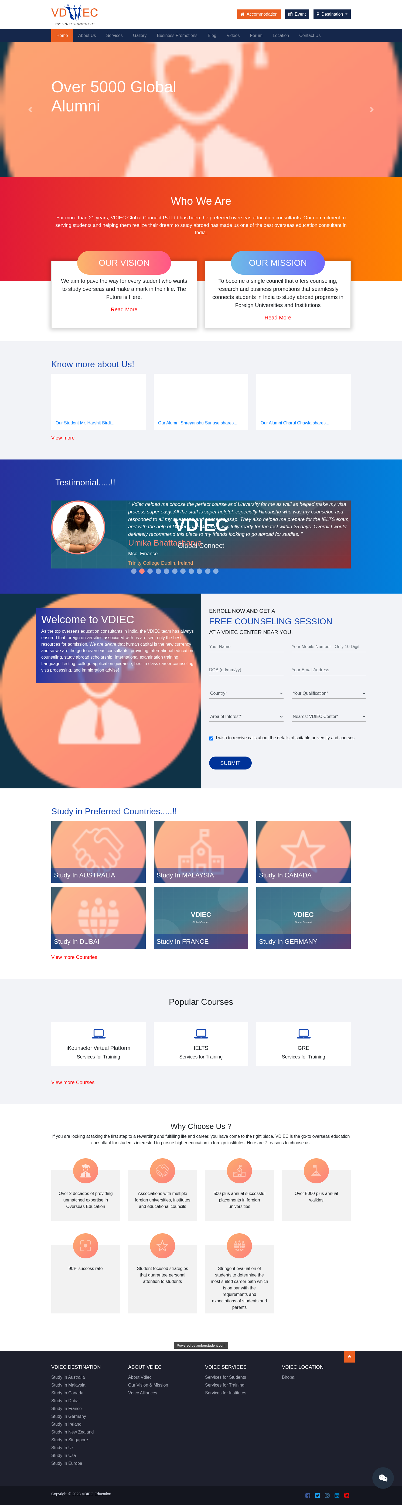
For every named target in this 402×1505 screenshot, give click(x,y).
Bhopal (288, 1377)
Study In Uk (62, 1447)
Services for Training (224, 1385)
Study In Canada (67, 1393)
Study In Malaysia (68, 1385)
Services (114, 35)
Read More (124, 309)
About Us (87, 35)
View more (63, 438)
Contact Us (310, 35)
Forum (256, 35)
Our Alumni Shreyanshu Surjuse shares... (197, 423)
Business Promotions (177, 35)
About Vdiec (139, 1377)
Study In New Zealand (72, 1432)
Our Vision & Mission (148, 1385)
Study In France (66, 1408)
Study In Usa (63, 1455)
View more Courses (72, 1082)
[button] (30, 109)
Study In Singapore (69, 1440)
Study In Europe (66, 1463)
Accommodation (258, 14)
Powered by (201, 1345)
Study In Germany (68, 1416)
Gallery (140, 35)
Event (297, 14)
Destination (330, 14)
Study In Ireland (66, 1424)
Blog (212, 35)
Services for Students (225, 1377)
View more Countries (74, 957)
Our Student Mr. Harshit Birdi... (85, 423)
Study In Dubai (65, 1400)
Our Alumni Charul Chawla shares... (295, 423)
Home (64, 35)
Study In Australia (68, 1377)
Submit (230, 763)
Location (281, 35)
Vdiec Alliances (142, 1393)
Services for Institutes (225, 1393)
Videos (233, 35)
